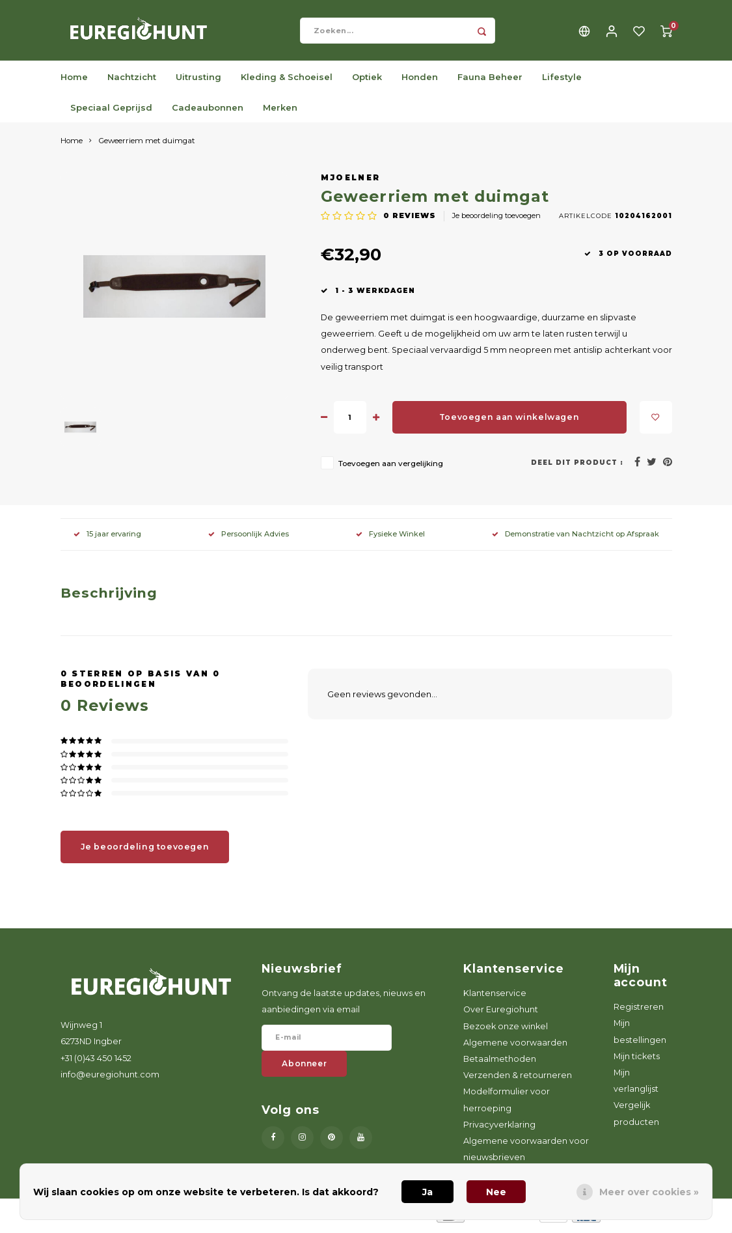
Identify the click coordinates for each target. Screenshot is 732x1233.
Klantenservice (494, 998)
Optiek (367, 81)
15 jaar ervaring (107, 538)
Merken (280, 111)
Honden (419, 81)
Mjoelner (351, 182)
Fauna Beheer (489, 81)
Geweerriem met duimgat (146, 145)
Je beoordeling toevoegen (496, 220)
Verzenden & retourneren (517, 1080)
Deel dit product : (577, 466)
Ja (427, 1192)
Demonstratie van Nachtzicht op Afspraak (575, 538)
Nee (496, 1192)
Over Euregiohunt (500, 1014)
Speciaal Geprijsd (111, 111)
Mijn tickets (637, 1060)
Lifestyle (562, 81)
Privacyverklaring (499, 1128)
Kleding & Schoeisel (286, 81)
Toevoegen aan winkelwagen (509, 421)
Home (74, 81)
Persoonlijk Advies (248, 538)
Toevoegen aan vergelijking (390, 467)
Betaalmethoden (499, 1063)
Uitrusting (198, 81)
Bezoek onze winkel (505, 1030)
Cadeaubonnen (207, 111)
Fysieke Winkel (390, 538)
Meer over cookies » (649, 1192)
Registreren (639, 1011)
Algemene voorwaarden (515, 1046)
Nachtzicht (131, 81)
